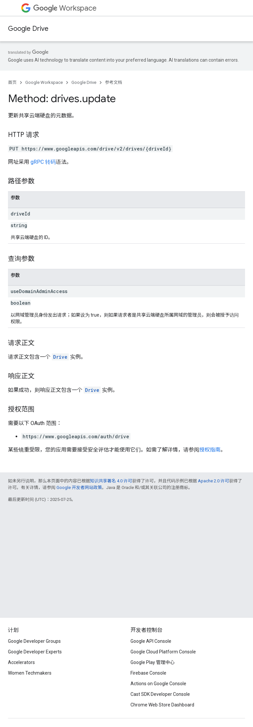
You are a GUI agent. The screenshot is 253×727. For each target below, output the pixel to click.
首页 (12, 82)
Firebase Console (148, 673)
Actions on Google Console (158, 683)
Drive (60, 357)
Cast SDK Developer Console (160, 694)
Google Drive (28, 29)
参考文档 (113, 82)
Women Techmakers (29, 673)
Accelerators (21, 662)
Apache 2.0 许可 (213, 480)
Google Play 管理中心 (152, 662)
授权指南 (209, 450)
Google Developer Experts (35, 651)
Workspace (65, 8)
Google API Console (150, 641)
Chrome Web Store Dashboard (162, 704)
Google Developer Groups (34, 641)
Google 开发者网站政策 (79, 487)
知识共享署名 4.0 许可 (111, 480)
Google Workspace (44, 82)
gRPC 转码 (43, 162)
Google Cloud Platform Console (163, 651)
